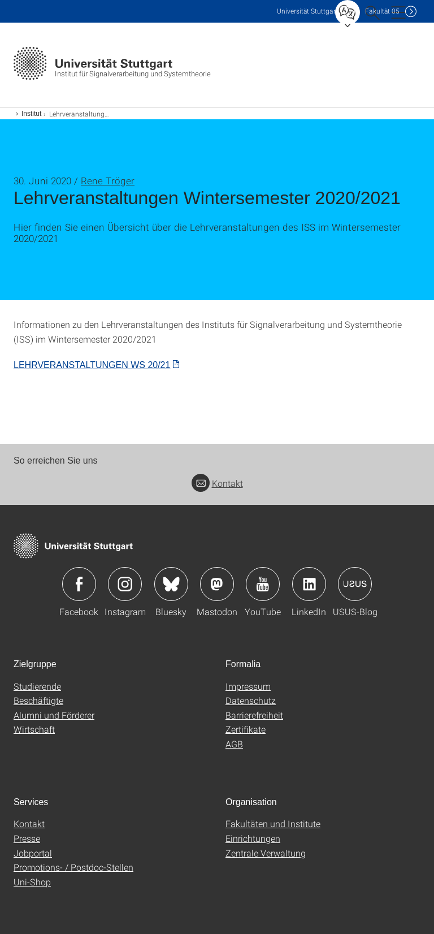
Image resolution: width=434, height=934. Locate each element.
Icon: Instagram (125, 584)
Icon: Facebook (79, 584)
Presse (27, 838)
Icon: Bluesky (171, 584)
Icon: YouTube (263, 584)
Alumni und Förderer (54, 715)
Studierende (37, 686)
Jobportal (33, 853)
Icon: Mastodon (217, 584)
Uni (307, 11)
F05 (382, 11)
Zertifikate (245, 729)
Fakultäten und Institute (272, 823)
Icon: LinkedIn (309, 584)
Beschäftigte (38, 700)
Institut (31, 114)
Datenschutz (250, 700)
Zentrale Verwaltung (265, 853)
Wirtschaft (34, 729)
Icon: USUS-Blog (355, 584)
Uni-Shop (32, 882)
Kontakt (217, 483)
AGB (234, 744)
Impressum (248, 686)
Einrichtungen (252, 838)
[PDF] (96, 364)
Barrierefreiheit (254, 715)
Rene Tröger (107, 180)
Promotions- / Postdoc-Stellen (73, 867)
